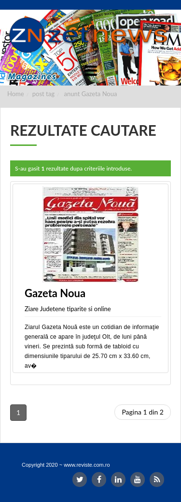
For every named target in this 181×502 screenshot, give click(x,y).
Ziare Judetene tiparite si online (68, 309)
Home (15, 94)
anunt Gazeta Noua (90, 94)
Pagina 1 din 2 (143, 412)
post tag (43, 94)
